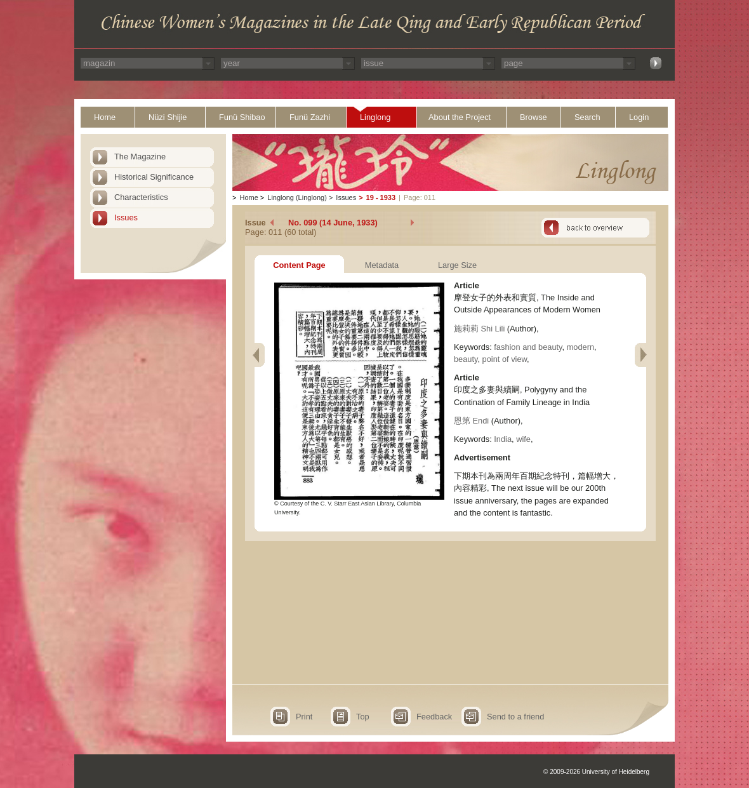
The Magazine (140, 156)
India (503, 439)
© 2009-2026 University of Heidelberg (596, 771)
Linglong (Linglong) (297, 197)
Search (587, 117)
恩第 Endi (471, 420)
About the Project (459, 117)
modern (580, 347)
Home (105, 117)
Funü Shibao (242, 117)
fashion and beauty (528, 347)
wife (523, 439)
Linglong (375, 117)
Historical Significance (154, 177)
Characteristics (141, 197)
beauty (465, 359)
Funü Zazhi (309, 117)
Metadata (382, 265)
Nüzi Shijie (168, 117)
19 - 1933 (380, 197)
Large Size (457, 265)
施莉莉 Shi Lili (479, 328)
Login (639, 117)
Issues (126, 217)
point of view (504, 359)
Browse (533, 117)
